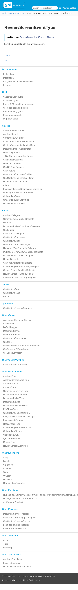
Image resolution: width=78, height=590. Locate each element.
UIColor (7, 476)
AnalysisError (9, 376)
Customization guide (13, 97)
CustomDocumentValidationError (19, 141)
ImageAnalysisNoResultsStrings (19, 416)
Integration (8, 78)
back (7, 55)
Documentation (9, 69)
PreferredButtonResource (15, 528)
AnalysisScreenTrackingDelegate (19, 277)
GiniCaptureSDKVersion (15, 365)
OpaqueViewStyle (12, 435)
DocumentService (12, 331)
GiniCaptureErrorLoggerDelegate (19, 517)
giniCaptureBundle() (13, 502)
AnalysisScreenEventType (16, 380)
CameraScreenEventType (15, 391)
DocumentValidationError (15, 406)
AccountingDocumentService (17, 320)
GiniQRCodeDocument (14, 167)
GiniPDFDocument (12, 163)
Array (5, 457)
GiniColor (7, 342)
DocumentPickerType (13, 398)
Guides (5, 92)
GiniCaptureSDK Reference (14, 13)
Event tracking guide (13, 111)
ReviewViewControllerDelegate (18, 255)
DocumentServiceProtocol (16, 514)
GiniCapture (9, 171)
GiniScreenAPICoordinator (16, 349)
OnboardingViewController (16, 200)
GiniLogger (8, 230)
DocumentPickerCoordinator (17, 149)
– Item (6, 185)
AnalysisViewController (14, 130)
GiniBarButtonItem (12, 334)
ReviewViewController (14, 204)
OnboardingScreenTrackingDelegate (21, 266)
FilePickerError (10, 409)
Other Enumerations (12, 372)
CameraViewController (14, 138)
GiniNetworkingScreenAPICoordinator (21, 345)
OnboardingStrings (12, 431)
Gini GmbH (12, 576)
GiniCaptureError (11, 241)
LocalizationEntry (11, 563)
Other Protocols (9, 509)
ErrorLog (7, 547)
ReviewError (9, 442)
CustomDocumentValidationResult (20, 145)
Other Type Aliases (11, 554)
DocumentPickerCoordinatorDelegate (21, 226)
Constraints (8, 324)
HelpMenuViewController (15, 181)
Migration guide (10, 119)
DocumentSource (11, 402)
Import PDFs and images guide (18, 104)
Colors (6, 540)
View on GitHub (67, 8)
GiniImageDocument (13, 160)
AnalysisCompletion (13, 559)
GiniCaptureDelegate (13, 234)
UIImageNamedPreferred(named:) (20, 498)
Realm (31, 580)
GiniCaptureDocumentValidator (18, 178)
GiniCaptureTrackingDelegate (17, 263)
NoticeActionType (11, 424)
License (7, 85)
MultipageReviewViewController (18, 193)
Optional (7, 468)
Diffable (7, 222)
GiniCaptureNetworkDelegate (17, 308)
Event (6, 296)
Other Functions (10, 490)
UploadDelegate (11, 259)
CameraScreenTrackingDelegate (19, 270)
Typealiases (8, 303)
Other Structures (10, 535)
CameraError (9, 387)
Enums (5, 211)
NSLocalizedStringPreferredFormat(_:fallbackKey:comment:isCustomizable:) (40, 495)
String (6, 472)
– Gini (6, 544)
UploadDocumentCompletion (17, 567)
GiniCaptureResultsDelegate (17, 244)
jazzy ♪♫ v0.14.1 (19, 580)
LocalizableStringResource (16, 525)
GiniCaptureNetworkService (16, 521)
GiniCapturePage (11, 293)
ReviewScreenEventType (15, 446)
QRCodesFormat (11, 438)
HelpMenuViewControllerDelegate (19, 248)
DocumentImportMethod (15, 395)
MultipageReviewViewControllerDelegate (23, 252)
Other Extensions (10, 453)
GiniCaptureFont (11, 289)
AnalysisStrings (10, 383)
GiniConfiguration (11, 152)
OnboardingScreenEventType (17, 427)
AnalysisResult (10, 134)
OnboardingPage (11, 196)
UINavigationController (14, 483)
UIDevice (7, 479)
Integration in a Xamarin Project (18, 81)
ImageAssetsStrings (13, 420)
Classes (6, 126)
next (7, 60)
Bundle (6, 461)
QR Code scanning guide (15, 108)
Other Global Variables (13, 360)
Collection (8, 465)
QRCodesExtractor (12, 353)
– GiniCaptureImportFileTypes (17, 156)
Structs (5, 284)
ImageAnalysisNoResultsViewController (22, 189)
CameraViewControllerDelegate (18, 219)
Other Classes (9, 315)
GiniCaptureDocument (14, 237)
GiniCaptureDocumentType (16, 413)
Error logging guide (12, 115)
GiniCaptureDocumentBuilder (17, 174)
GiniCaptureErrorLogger (15, 338)
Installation (8, 74)
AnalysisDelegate (11, 215)
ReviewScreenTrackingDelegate (19, 274)
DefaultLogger (10, 327)
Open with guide (11, 100)
